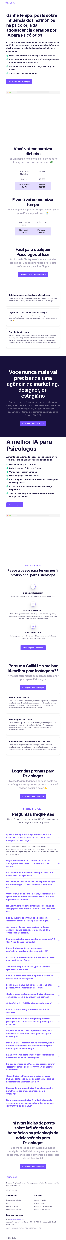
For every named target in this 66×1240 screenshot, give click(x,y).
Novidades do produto (14, 1209)
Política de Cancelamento (43, 1206)
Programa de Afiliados (13, 1200)
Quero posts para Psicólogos (19, 81)
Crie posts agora (14, 505)
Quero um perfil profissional (33, 648)
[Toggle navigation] (59, 2)
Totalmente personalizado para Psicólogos (29, 295)
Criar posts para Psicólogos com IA (33, 274)
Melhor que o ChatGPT (20, 697)
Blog (7, 1203)
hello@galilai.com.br (17, 1219)
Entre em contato (40, 1203)
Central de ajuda (12, 1206)
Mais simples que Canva (20, 719)
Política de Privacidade (42, 1209)
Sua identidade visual (19, 332)
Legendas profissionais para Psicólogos (28, 312)
